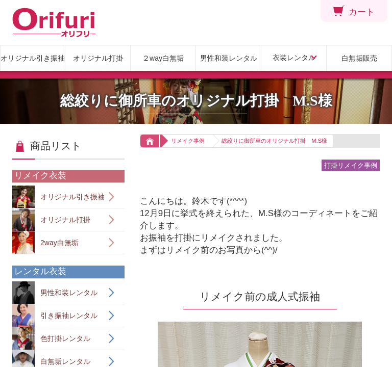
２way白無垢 (163, 58)
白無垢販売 (359, 58)
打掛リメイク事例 (350, 165)
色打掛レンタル (51, 338)
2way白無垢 (45, 242)
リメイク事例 (188, 141)
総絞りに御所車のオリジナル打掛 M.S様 (274, 141)
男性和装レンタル (228, 58)
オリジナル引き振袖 (33, 58)
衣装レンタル (294, 58)
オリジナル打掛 (98, 58)
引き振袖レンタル (54, 315)
